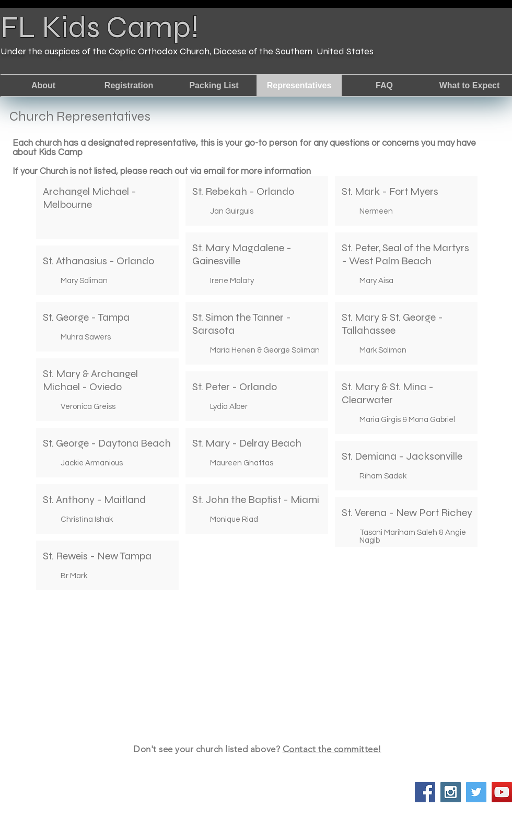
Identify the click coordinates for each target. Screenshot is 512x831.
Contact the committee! (332, 749)
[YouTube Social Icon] (502, 792)
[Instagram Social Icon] (450, 792)
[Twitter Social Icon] (476, 792)
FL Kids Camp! (100, 26)
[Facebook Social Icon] (425, 792)
